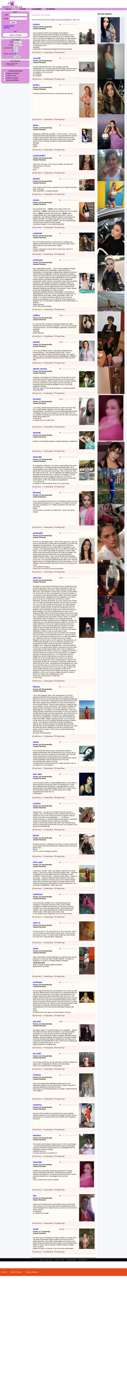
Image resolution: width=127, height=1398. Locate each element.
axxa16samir (37, 982)
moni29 (35, 1229)
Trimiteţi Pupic (59, 52)
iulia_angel (37, 1021)
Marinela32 (37, 492)
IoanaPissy (37, 1135)
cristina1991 (37, 1162)
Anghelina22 (37, 233)
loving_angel (37, 862)
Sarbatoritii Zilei (10, 64)
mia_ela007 (37, 1053)
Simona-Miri (37, 457)
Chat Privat (36, 52)
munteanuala (37, 260)
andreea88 (37, 432)
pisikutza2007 (38, 533)
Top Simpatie (50, 9)
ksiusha (36, 742)
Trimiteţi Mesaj (47, 52)
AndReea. (36, 315)
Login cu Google (15, 35)
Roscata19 (37, 399)
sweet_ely (36, 923)
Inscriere (6, 27)
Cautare (22, 9)
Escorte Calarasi (16, 1272)
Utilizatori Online (10, 63)
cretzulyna (37, 803)
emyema (36, 200)
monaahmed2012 (39, 155)
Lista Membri (36, 9)
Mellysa (35, 125)
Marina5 (36, 835)
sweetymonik (38, 894)
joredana (36, 85)
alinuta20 (36, 342)
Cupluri (8, 9)
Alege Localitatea (31, 1272)
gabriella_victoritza (40, 369)
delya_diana (37, 774)
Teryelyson (37, 1075)
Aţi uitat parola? (9, 26)
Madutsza (36, 687)
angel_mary (37, 578)
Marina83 (36, 179)
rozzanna (36, 24)
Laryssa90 (37, 58)
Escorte (4, 1272)
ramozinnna (37, 1105)
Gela (34, 1195)
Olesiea (35, 948)
